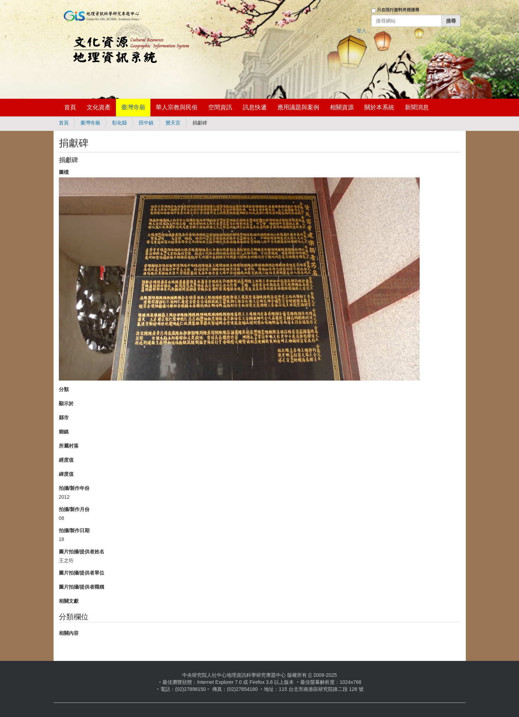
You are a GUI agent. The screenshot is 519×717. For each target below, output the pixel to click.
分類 (64, 389)
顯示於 (66, 403)
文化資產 (99, 107)
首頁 (70, 107)
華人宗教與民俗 (177, 107)
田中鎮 (146, 123)
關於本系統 (379, 107)
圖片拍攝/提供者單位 (82, 573)
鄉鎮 (64, 432)
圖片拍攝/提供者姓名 (82, 551)
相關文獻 (69, 601)
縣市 (64, 417)
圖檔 (64, 172)
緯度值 (66, 474)
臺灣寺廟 (133, 107)
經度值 (66, 460)
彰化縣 (119, 123)
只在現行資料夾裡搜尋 (398, 9)
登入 (361, 31)
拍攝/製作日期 (74, 530)
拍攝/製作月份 (74, 509)
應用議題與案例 (298, 107)
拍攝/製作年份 (74, 488)
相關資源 (342, 107)
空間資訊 (220, 107)
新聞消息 (417, 107)
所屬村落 (69, 446)
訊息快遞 (255, 107)
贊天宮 (173, 123)
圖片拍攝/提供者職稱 (82, 587)
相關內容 (69, 633)
